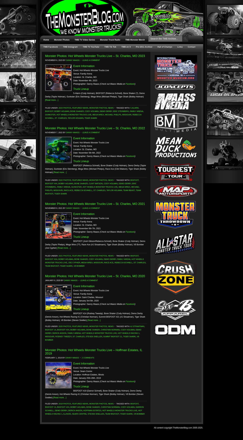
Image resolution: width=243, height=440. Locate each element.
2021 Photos (65, 256)
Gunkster (50, 115)
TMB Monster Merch (135, 40)
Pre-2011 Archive (144, 47)
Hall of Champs (164, 47)
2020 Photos (65, 326)
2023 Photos (65, 108)
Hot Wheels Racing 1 (129, 333)
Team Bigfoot (52, 266)
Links (180, 47)
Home (46, 40)
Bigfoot (49, 111)
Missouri (126, 115)
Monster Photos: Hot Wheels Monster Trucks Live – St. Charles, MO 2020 (95, 276)
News (111, 108)
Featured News (80, 108)
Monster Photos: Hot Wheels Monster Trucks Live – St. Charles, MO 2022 (95, 128)
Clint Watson (96, 184)
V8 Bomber (79, 266)
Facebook (130, 84)
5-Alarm (134, 108)
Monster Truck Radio (110, 40)
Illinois (67, 414)
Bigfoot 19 (50, 407)
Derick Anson (59, 333)
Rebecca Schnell (83, 190)
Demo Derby (106, 111)
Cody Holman (92, 111)
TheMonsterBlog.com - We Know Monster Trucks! (120, 15)
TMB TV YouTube (91, 47)
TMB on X (126, 47)
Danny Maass (73, 60)
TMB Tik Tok (110, 47)
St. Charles (61, 118)
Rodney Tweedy (63, 337)
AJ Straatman (137, 326)
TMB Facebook (50, 47)
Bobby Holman (61, 111)
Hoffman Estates (92, 410)
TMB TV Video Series (85, 40)
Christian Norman (110, 330)
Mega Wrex (98, 115)
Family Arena (136, 111)
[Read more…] (51, 100)
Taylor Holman (76, 118)
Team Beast (129, 190)
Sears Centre (79, 414)
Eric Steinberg (121, 111)
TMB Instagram (70, 47)
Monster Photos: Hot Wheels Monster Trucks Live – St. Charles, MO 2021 (95, 204)
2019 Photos (65, 404)
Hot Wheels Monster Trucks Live (74, 115)
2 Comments (88, 358)
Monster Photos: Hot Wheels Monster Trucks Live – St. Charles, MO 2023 (95, 56)
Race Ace (68, 190)
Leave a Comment (91, 60)
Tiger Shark (91, 118)
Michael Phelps (113, 115)
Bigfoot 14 (50, 330)
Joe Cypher (74, 263)
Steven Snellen (94, 337)
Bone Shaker (77, 111)
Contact (191, 47)
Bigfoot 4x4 (51, 184)
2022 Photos (65, 180)
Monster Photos (62, 40)
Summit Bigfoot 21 (112, 337)
